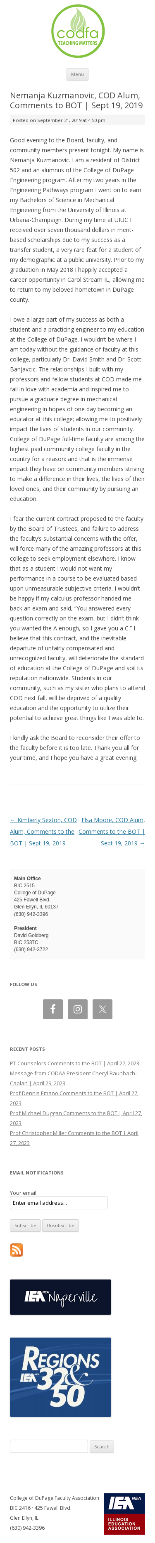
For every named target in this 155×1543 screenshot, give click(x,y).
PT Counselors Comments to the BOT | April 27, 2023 (74, 1063)
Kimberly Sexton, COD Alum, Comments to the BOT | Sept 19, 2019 (43, 831)
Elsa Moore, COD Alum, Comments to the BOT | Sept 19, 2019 (112, 831)
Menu (77, 74)
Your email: (24, 1192)
